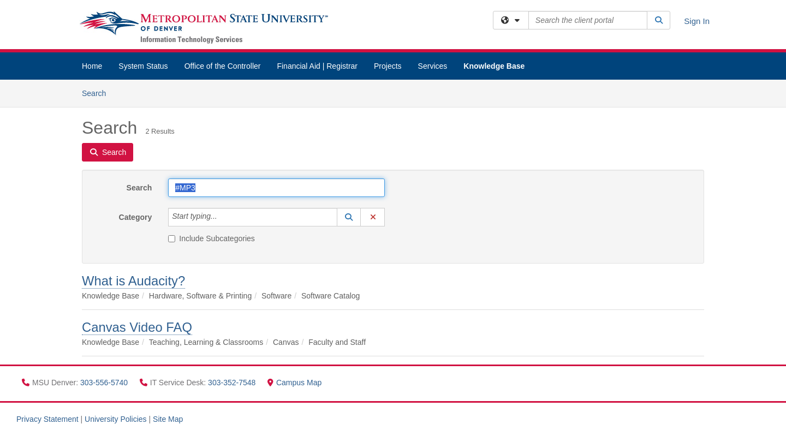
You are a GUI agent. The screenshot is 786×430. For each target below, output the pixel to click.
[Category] (223, 217)
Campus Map (294, 382)
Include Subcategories (211, 238)
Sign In (697, 21)
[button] (349, 217)
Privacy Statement (47, 419)
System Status (143, 66)
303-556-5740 (105, 382)
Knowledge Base (494, 66)
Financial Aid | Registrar (317, 66)
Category (135, 217)
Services (433, 66)
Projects (388, 66)
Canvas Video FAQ (137, 327)
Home (92, 66)
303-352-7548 (233, 382)
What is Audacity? (133, 280)
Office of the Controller (222, 66)
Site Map (168, 419)
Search (98, 92)
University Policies (116, 419)
